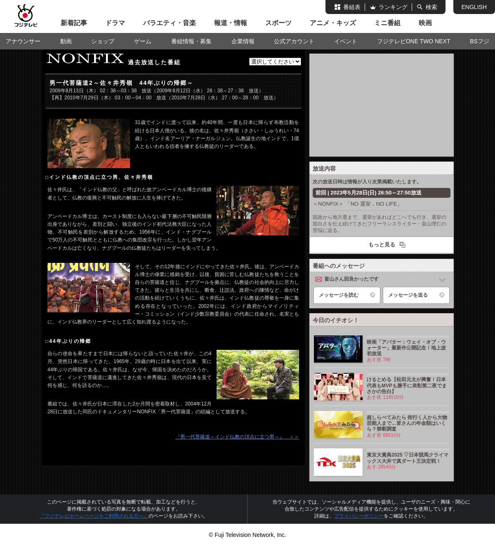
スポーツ (278, 22)
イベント (345, 41)
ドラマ (115, 22)
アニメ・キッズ (333, 22)
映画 (425, 22)
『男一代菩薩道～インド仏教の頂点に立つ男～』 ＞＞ (237, 437)
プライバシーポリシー (359, 516)
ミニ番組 (387, 22)
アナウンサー (23, 41)
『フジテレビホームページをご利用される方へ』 (94, 516)
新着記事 (74, 22)
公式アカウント (294, 41)
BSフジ (479, 41)
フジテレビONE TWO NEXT (413, 41)
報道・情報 (230, 22)
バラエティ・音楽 (169, 22)
